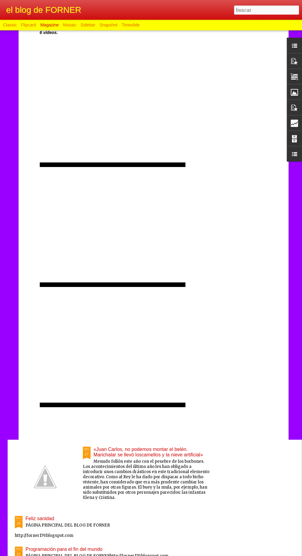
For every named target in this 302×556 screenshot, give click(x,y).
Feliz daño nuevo (112, 310)
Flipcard (28, 24)
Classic (10, 24)
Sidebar (88, 24)
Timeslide (131, 24)
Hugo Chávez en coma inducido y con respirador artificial (86, 275)
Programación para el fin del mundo (63, 549)
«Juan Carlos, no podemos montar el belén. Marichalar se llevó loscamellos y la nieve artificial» (148, 452)
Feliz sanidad (39, 518)
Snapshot (108, 24)
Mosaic (69, 24)
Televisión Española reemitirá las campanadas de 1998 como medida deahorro (146, 382)
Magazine (49, 24)
